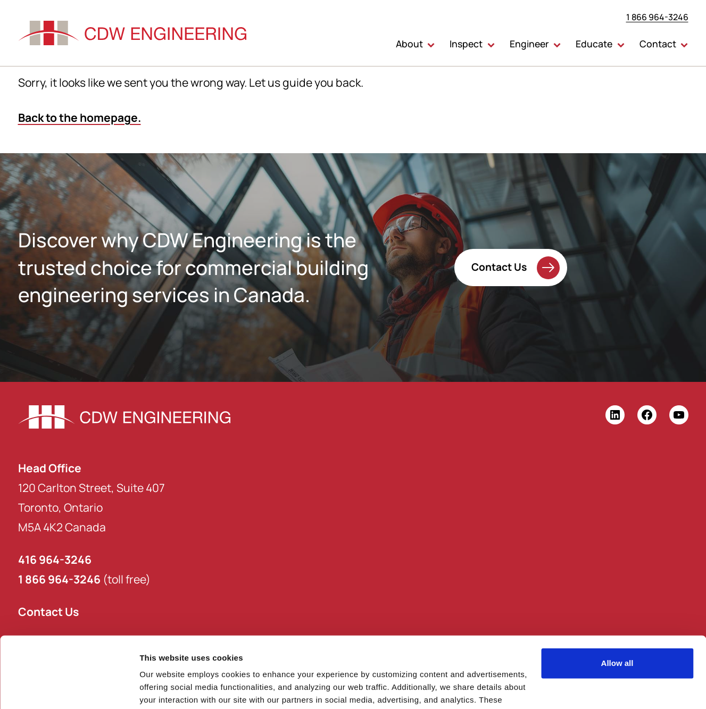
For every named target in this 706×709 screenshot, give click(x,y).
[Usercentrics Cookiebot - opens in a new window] (68, 688)
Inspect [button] (466, 43)
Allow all (617, 596)
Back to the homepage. (79, 117)
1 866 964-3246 (657, 17)
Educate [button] (594, 43)
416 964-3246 (55, 559)
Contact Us (499, 266)
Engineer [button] (529, 43)
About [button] (409, 43)
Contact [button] (657, 43)
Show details (164, 688)
